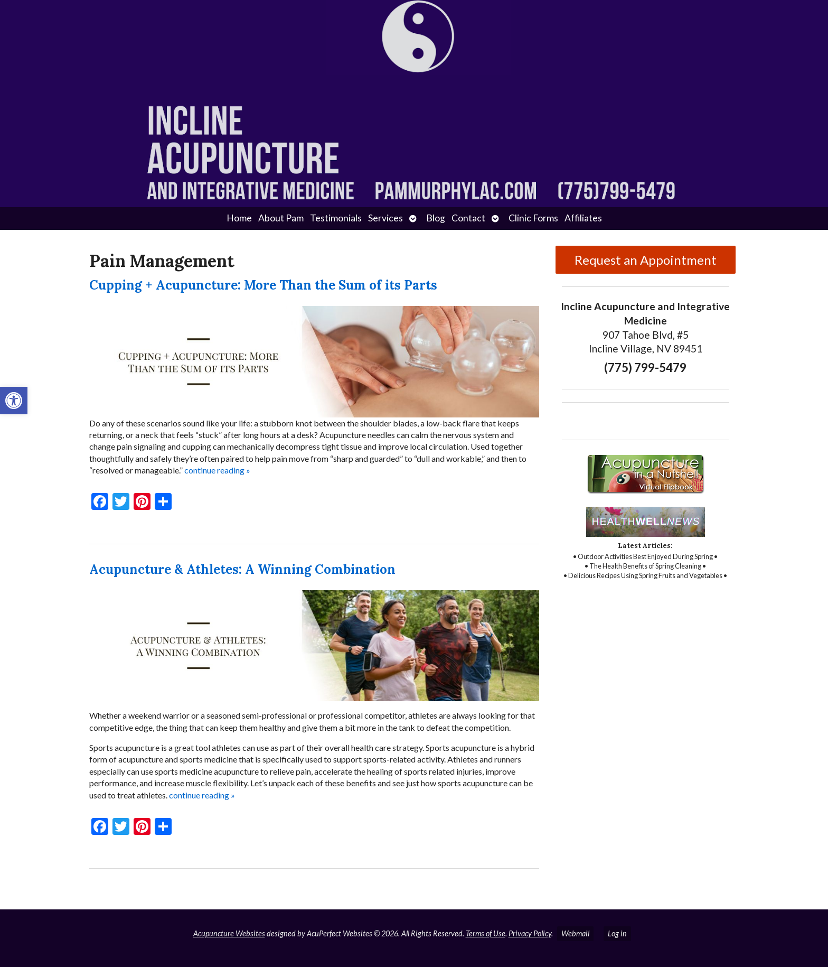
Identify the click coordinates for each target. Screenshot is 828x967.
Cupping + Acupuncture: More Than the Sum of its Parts (263, 285)
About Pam (281, 218)
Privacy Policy (530, 933)
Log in (617, 933)
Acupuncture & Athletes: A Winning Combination (242, 569)
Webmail (575, 933)
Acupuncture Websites (229, 933)
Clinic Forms (533, 218)
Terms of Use (485, 933)
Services (385, 218)
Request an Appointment (646, 259)
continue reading (217, 470)
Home (239, 218)
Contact (468, 218)
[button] (13, 400)
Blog (435, 218)
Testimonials (336, 218)
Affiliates (583, 218)
